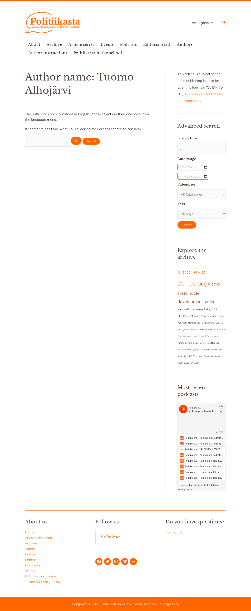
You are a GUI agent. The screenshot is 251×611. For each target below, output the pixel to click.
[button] (224, 23)
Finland (203, 315)
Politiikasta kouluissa (41, 576)
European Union (191, 362)
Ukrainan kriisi (208, 322)
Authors (185, 44)
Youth (180, 362)
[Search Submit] (76, 141)
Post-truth (182, 322)
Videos (30, 549)
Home (30, 532)
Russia (209, 302)
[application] (211, 22)
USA (214, 309)
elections (192, 315)
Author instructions (47, 53)
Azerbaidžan (184, 309)
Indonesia (191, 272)
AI (208, 342)
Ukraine (181, 315)
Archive (54, 44)
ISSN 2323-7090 (130, 604)
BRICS (192, 356)
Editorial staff (157, 44)
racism (199, 356)
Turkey (207, 309)
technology (182, 356)
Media (214, 283)
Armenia (198, 309)
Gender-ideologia (212, 356)
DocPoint (181, 336)
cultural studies (192, 342)
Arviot (203, 342)
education (191, 336)
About (34, 44)
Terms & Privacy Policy (43, 582)
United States (219, 329)
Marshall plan (194, 322)
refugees (214, 342)
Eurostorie (207, 329)
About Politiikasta (38, 538)
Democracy (192, 283)
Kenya (222, 316)
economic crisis (193, 329)
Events (107, 44)
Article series (81, 44)
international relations (212, 349)
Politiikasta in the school (98, 53)
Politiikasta (110, 537)
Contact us (174, 532)
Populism (181, 349)
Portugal (201, 336)
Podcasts (128, 44)
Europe (209, 336)
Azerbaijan (213, 316)
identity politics (194, 349)
